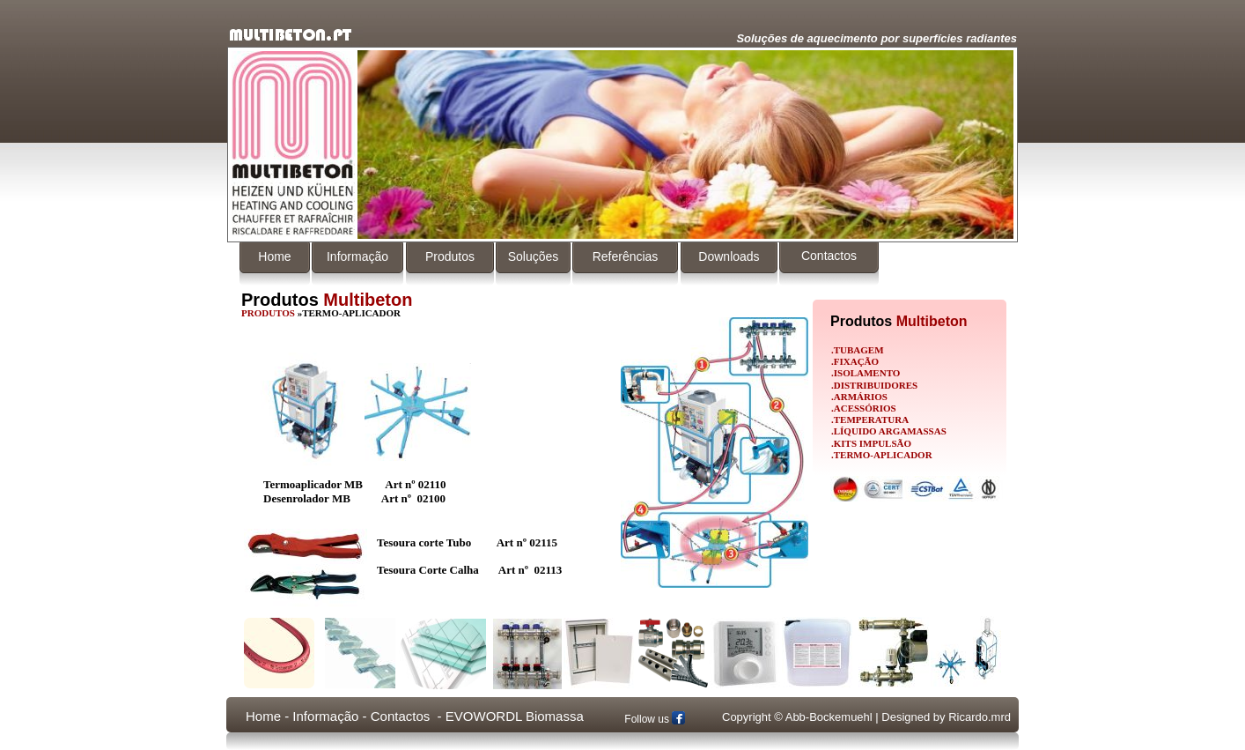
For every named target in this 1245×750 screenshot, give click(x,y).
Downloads (728, 256)
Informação (357, 256)
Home (274, 256)
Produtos (450, 256)
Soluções (533, 256)
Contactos (829, 256)
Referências (626, 256)
